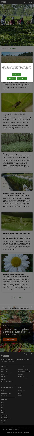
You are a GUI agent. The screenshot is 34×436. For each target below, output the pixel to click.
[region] (17, 72)
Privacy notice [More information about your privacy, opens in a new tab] (25, 71)
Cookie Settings (16, 74)
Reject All (11, 78)
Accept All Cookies (22, 78)
